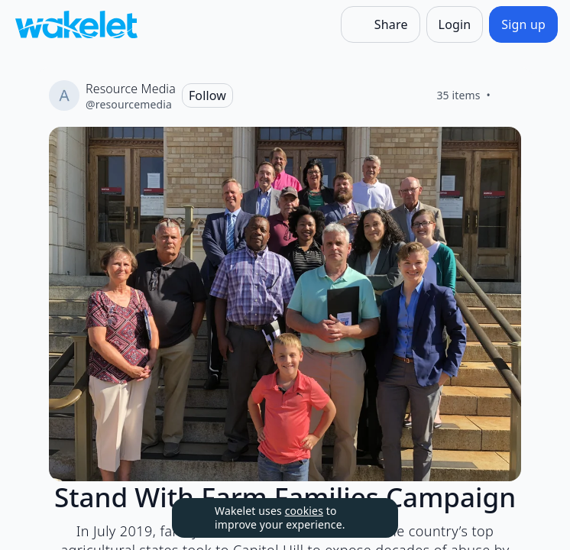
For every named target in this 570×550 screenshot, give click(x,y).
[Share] (380, 24)
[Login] (455, 24)
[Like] (509, 95)
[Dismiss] (367, 518)
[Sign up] (523, 24)
